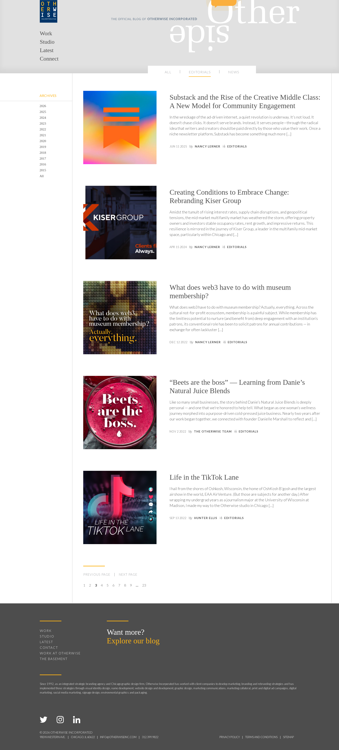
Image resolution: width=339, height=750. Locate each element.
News (233, 72)
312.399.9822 (163, 737)
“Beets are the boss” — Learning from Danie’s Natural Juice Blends (236, 388)
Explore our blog (133, 640)
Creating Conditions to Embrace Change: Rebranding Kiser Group (241, 198)
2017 (43, 158)
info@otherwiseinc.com (128, 737)
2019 (43, 147)
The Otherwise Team (223, 434)
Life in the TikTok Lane (211, 478)
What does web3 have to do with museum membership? (242, 293)
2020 (43, 141)
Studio (47, 42)
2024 (43, 117)
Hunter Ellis (216, 519)
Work (46, 33)
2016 (43, 164)
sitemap (287, 737)
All (168, 72)
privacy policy (221, 737)
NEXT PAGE (131, 574)
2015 (43, 170)
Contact (49, 647)
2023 (43, 123)
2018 (43, 152)
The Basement (54, 658)
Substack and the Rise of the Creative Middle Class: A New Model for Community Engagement (234, 108)
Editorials (200, 72)
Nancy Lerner (217, 159)
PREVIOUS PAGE (97, 574)
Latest (47, 50)
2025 (43, 112)
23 (144, 585)
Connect (49, 59)
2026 (43, 106)
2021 (43, 135)
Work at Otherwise (60, 653)
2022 (43, 129)
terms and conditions (257, 737)
